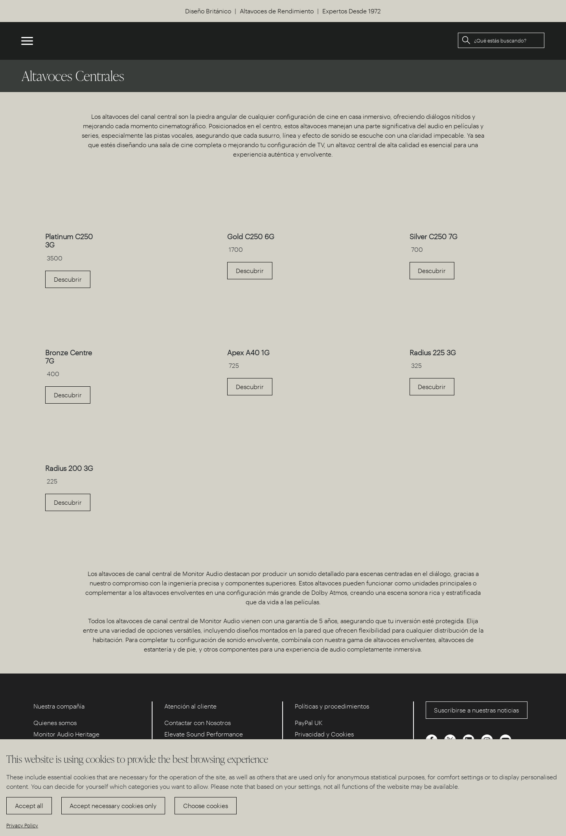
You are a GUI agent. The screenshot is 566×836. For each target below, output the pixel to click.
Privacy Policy (22, 825)
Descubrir (68, 279)
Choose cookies (205, 805)
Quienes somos (55, 722)
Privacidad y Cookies (324, 734)
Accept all (29, 805)
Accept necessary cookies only (113, 805)
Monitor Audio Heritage (66, 734)
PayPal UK (309, 722)
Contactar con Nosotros (197, 722)
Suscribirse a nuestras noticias (476, 710)
